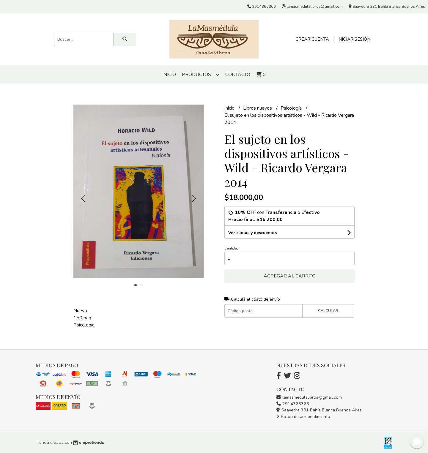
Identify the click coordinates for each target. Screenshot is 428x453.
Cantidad (231, 248)
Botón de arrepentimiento (303, 416)
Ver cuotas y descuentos (252, 233)
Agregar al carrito (290, 276)
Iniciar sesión (353, 39)
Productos (200, 74)
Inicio (169, 74)
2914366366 (292, 404)
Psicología (292, 108)
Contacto (237, 74)
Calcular (328, 310)
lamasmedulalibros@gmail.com (309, 397)
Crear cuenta (312, 39)
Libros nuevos (258, 108)
